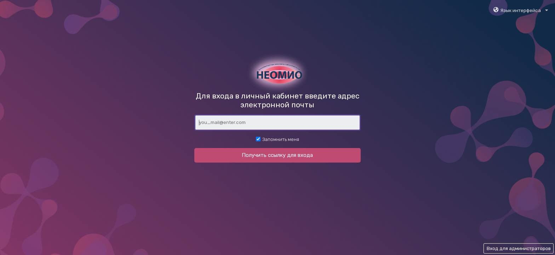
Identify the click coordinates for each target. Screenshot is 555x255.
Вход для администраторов (519, 248)
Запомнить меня (277, 139)
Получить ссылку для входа (277, 155)
